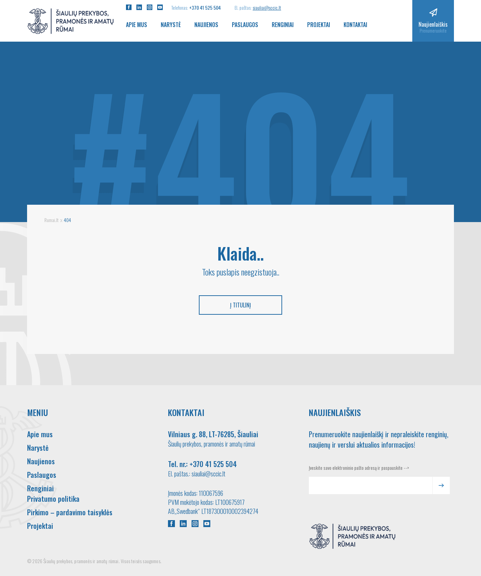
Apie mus (136, 24)
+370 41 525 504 (205, 7)
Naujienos (206, 24)
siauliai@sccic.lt (267, 7)
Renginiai (283, 24)
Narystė (171, 24)
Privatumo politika (53, 498)
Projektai (318, 24)
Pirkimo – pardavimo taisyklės (69, 512)
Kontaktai (355, 24)
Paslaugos (245, 24)
